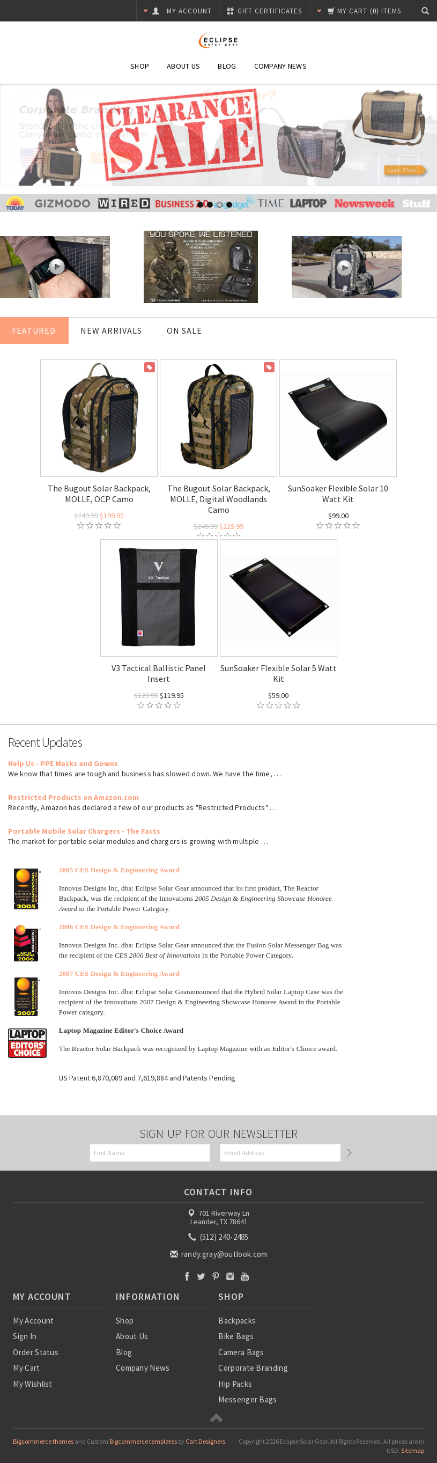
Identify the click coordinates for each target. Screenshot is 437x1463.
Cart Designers (205, 1441)
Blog (227, 66)
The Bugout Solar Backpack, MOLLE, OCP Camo (99, 493)
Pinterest (215, 1276)
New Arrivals (111, 330)
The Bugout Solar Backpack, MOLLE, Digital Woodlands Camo (218, 499)
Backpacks (237, 1320)
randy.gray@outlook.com (220, 1254)
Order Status (35, 1352)
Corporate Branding (252, 1368)
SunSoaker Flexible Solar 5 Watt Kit (278, 673)
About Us (183, 66)
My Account (33, 1320)
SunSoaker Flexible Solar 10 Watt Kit (338, 493)
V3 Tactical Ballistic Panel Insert (159, 673)
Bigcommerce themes (43, 1441)
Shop (139, 66)
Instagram (230, 1276)
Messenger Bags (247, 1399)
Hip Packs (235, 1384)
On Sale (184, 330)
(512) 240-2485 (219, 1237)
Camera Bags (241, 1352)
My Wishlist (32, 1384)
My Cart (26, 1368)
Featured (34, 330)
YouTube (244, 1276)
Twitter (201, 1276)
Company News (280, 66)
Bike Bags (236, 1336)
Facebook (186, 1276)
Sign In (24, 1336)
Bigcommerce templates (143, 1441)
